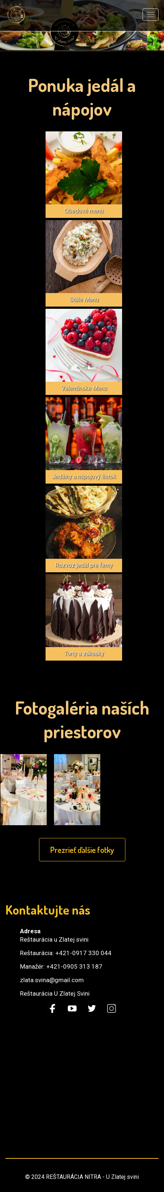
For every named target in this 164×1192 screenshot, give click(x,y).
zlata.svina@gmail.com (52, 980)
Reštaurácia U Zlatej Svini (55, 993)
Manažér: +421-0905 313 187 (61, 966)
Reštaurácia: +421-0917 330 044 (66, 953)
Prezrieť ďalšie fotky (82, 850)
